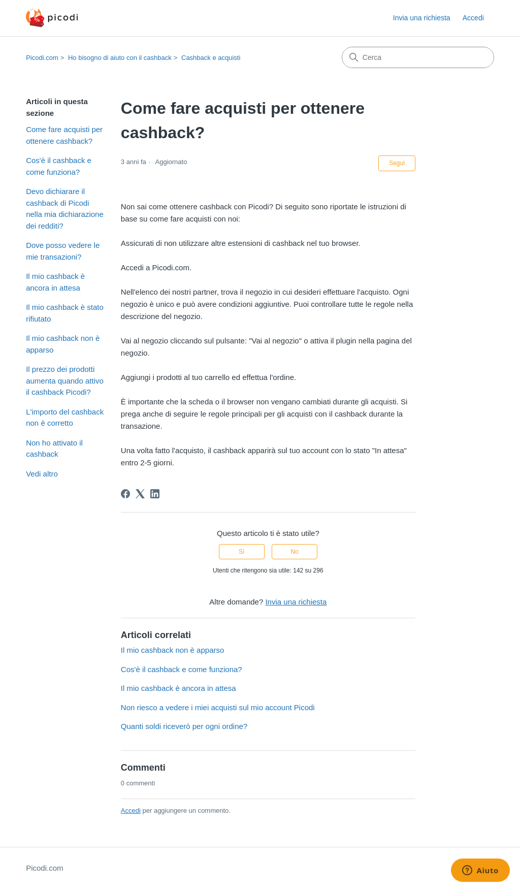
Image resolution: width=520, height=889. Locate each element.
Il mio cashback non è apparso (63, 344)
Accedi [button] (473, 18)
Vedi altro (42, 473)
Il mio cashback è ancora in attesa (55, 282)
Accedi (131, 810)
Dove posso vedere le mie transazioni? (63, 251)
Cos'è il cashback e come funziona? (58, 166)
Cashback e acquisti (210, 57)
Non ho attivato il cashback (54, 448)
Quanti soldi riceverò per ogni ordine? (184, 726)
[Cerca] (418, 57)
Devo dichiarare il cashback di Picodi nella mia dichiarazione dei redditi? (65, 208)
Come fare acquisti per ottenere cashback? (64, 135)
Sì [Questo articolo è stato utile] (241, 551)
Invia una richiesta (421, 18)
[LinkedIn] (154, 493)
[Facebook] (125, 493)
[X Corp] (140, 493)
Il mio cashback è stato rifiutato (65, 313)
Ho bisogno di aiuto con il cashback (120, 57)
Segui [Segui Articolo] (397, 163)
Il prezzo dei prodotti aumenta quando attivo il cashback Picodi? (65, 380)
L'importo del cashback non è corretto (65, 417)
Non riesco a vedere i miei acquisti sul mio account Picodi (218, 707)
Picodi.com (42, 57)
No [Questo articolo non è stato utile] (294, 551)
